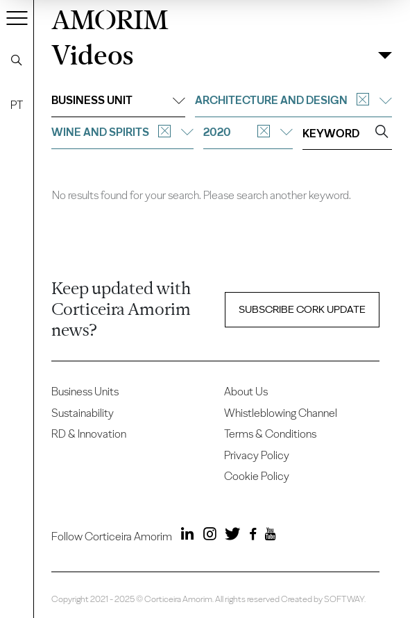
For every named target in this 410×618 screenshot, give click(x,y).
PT (16, 105)
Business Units (85, 391)
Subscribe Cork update (302, 309)
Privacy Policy (256, 455)
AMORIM (110, 17)
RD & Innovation (88, 433)
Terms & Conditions (270, 433)
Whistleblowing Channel (280, 413)
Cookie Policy (256, 476)
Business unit (118, 100)
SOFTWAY (344, 599)
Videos (92, 55)
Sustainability (82, 413)
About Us (246, 391)
